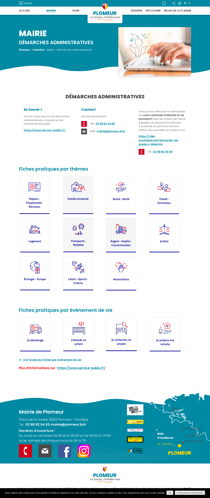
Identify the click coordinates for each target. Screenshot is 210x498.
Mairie (51, 10)
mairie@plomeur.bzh (111, 131)
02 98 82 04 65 (105, 124)
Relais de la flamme (177, 10)
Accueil (24, 10)
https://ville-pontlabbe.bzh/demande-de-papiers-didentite (159, 140)
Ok (170, 492)
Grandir (136, 10)
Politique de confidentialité (190, 492)
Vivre (75, 10)
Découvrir (153, 10)
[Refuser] (206, 493)
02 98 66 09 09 (162, 152)
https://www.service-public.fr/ (45, 130)
